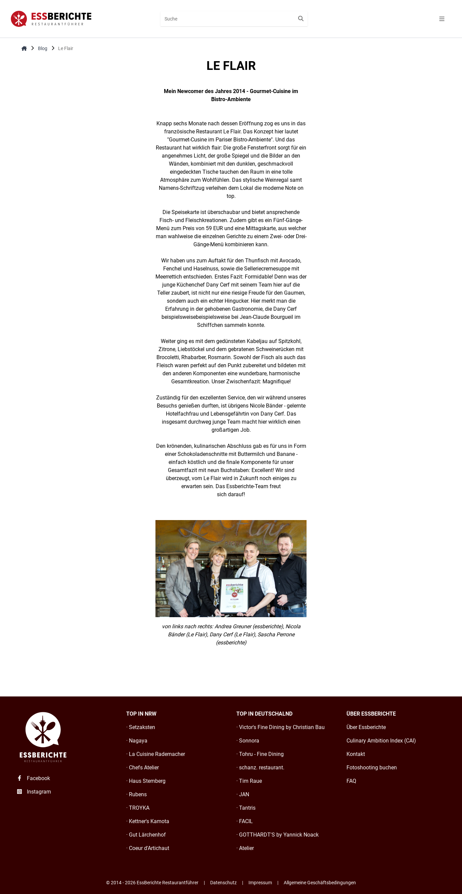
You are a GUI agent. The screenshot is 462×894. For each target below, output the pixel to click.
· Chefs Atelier (142, 767)
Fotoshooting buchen (371, 767)
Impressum (260, 882)
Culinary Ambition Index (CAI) (381, 740)
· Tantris (246, 808)
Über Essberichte (366, 727)
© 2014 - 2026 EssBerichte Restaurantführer (152, 882)
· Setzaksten (140, 727)
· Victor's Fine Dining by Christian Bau (280, 727)
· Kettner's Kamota (147, 821)
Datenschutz (223, 882)
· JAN (242, 794)
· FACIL (244, 821)
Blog (42, 48)
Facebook (33, 778)
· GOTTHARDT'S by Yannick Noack (277, 835)
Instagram (33, 792)
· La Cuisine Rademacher (155, 754)
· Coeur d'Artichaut (147, 848)
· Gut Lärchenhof (146, 835)
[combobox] (233, 18)
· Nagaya (136, 740)
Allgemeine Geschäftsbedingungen (320, 882)
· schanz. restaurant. (260, 767)
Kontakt (355, 754)
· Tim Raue (249, 781)
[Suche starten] (301, 19)
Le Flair (65, 48)
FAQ (351, 781)
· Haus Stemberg (146, 781)
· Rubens (136, 794)
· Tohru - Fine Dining (260, 754)
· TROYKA (137, 808)
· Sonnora (247, 740)
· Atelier (245, 848)
